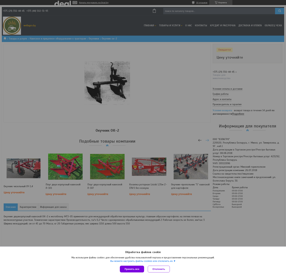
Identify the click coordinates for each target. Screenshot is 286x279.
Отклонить (158, 269)
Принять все (132, 269)
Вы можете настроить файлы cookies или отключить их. (141, 261)
